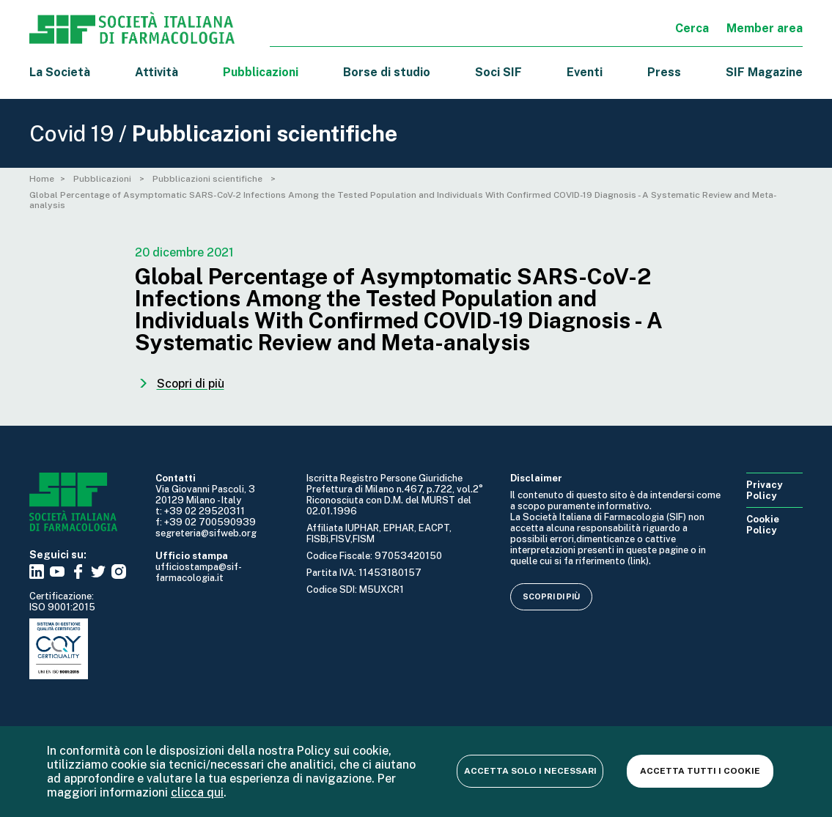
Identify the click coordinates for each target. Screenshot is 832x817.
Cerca (692, 28)
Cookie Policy (762, 525)
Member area (764, 28)
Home (41, 179)
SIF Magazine (764, 72)
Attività (156, 72)
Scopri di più (551, 596)
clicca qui (197, 792)
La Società (59, 72)
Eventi (585, 72)
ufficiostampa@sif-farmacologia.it (198, 572)
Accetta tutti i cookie (700, 771)
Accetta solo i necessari (530, 771)
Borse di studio (386, 72)
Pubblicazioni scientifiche (208, 179)
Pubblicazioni (103, 179)
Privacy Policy (764, 490)
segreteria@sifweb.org (206, 533)
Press (664, 72)
